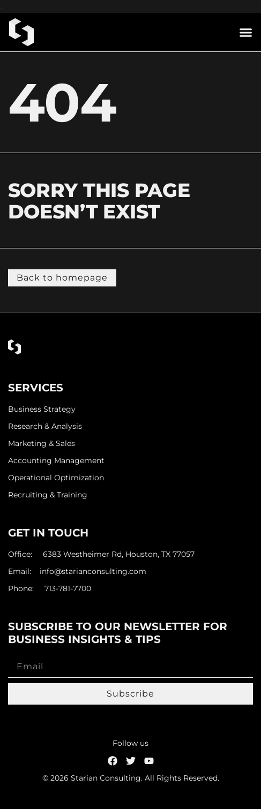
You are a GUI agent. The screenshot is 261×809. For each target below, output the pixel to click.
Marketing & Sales (41, 443)
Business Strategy (42, 409)
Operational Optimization (56, 477)
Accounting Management (56, 460)
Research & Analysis (45, 426)
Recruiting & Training (47, 495)
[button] (246, 32)
